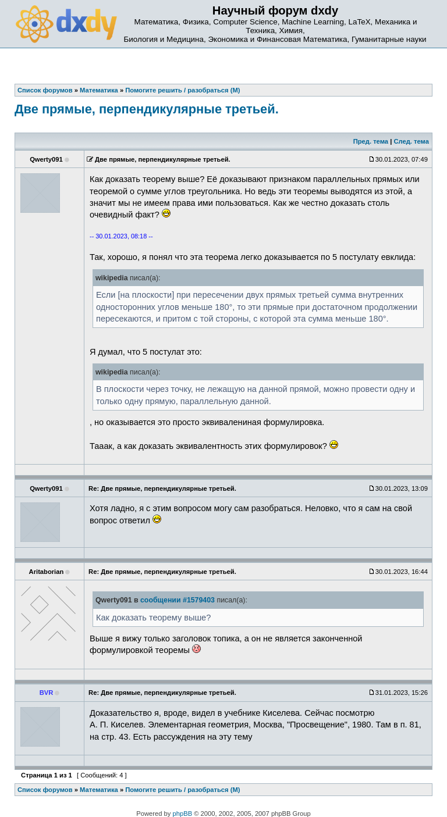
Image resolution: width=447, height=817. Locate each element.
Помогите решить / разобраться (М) (182, 789)
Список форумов (45, 789)
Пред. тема (370, 141)
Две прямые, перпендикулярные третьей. (147, 109)
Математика (99, 789)
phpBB (183, 813)
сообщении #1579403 (177, 600)
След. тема (410, 141)
